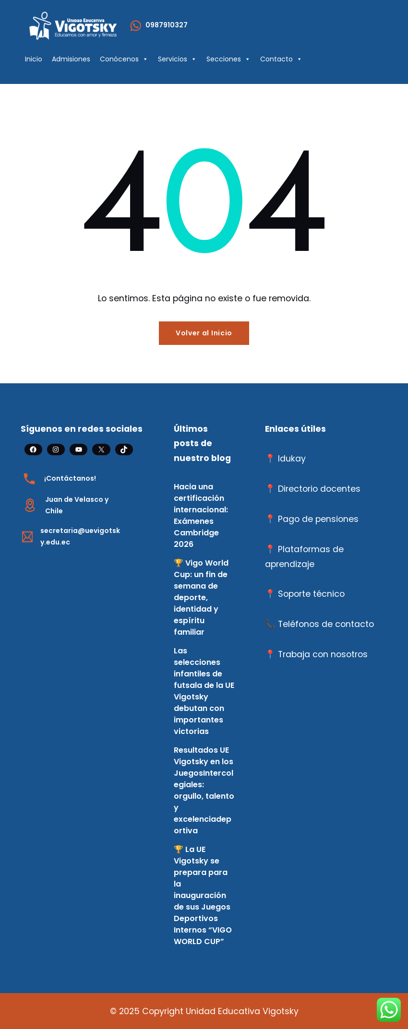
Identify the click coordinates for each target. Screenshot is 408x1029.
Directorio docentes (319, 489)
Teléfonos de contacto (326, 624)
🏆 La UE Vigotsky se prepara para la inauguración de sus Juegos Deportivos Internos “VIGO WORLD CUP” (203, 895)
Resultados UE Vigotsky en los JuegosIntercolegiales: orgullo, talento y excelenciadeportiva (204, 790)
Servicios (177, 59)
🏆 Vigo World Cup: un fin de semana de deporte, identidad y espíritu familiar (201, 597)
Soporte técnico (311, 594)
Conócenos (124, 59)
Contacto (281, 59)
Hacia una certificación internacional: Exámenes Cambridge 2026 (201, 515)
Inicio (33, 59)
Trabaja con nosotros (323, 654)
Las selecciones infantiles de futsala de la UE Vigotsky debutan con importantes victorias (204, 691)
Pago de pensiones (318, 519)
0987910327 (166, 25)
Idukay (292, 458)
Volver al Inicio (204, 333)
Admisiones (71, 59)
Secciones (228, 59)
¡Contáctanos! (70, 478)
